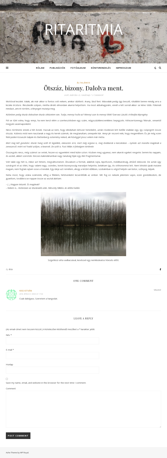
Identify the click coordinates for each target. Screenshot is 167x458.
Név (9, 334)
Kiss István (25, 290)
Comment (11, 388)
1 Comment (97, 94)
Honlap (9, 364)
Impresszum (123, 67)
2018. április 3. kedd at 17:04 (31, 294)
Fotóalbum (78, 67)
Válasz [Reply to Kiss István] (157, 290)
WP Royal (24, 452)
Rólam (40, 67)
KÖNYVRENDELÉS (101, 67)
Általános (83, 82)
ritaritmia (83, 29)
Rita (11, 269)
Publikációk (57, 67)
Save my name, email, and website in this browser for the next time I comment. (46, 382)
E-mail (10, 349)
